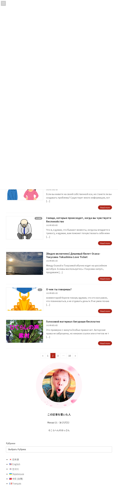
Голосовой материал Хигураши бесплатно (73, 321)
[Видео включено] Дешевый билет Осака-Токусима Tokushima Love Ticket (73, 255)
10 (70, 355)
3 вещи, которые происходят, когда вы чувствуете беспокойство (78, 219)
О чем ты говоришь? (59, 289)
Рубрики (10, 443)
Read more (105, 207)
